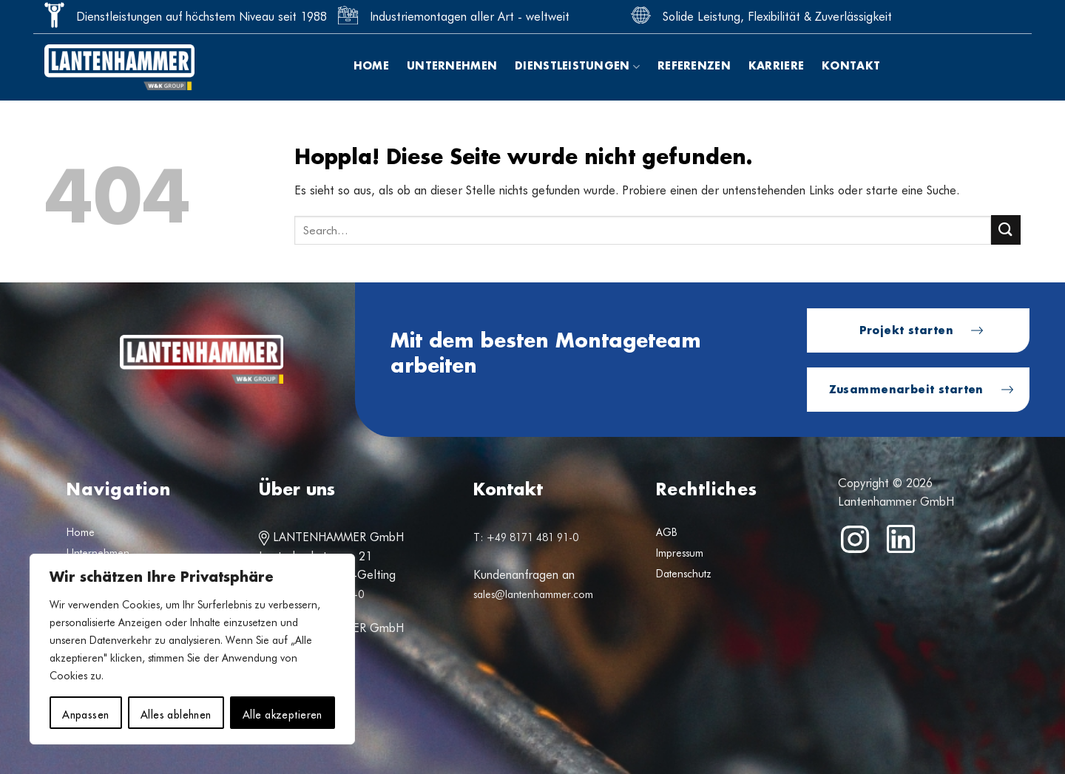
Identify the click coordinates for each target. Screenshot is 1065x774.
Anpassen (85, 713)
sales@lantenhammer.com (533, 594)
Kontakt (851, 66)
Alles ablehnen (176, 713)
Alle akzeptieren (282, 713)
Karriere (776, 66)
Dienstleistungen (577, 67)
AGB (666, 532)
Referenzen (694, 66)
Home (371, 66)
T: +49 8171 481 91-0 (525, 537)
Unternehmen (452, 66)
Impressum (679, 553)
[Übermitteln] (1006, 229)
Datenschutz (683, 574)
